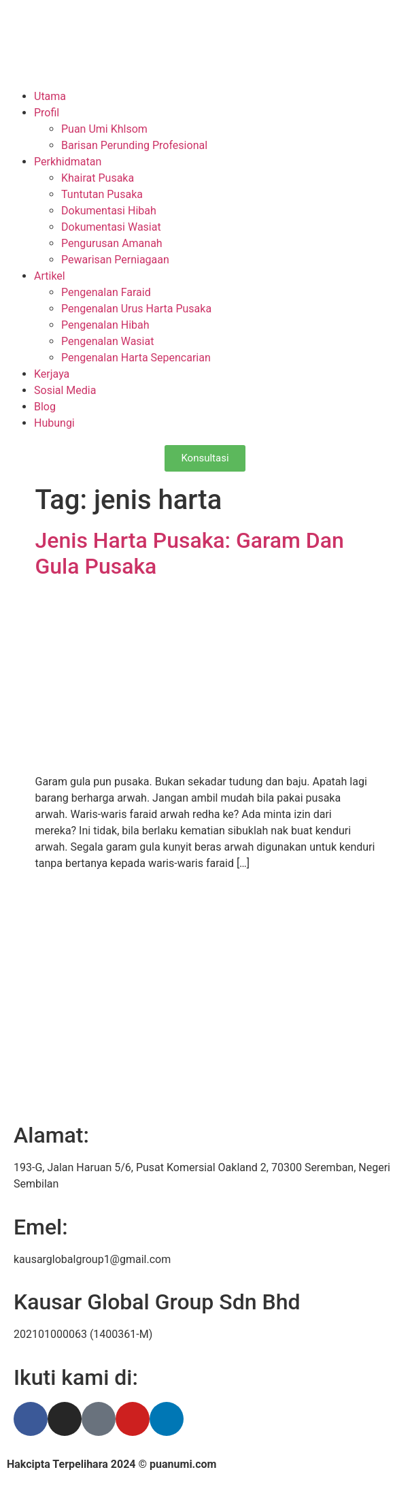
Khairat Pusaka (97, 177)
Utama (50, 96)
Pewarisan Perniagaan (115, 259)
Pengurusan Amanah (112, 243)
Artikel (49, 275)
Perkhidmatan (67, 161)
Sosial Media (65, 390)
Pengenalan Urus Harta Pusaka (136, 308)
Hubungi (54, 422)
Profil (46, 112)
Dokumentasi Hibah (108, 210)
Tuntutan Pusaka (102, 194)
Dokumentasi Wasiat (111, 226)
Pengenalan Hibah (105, 324)
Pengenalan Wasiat (107, 341)
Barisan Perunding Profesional (134, 145)
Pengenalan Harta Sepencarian (136, 357)
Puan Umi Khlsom (104, 128)
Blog (45, 406)
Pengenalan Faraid (106, 292)
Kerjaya (51, 373)
